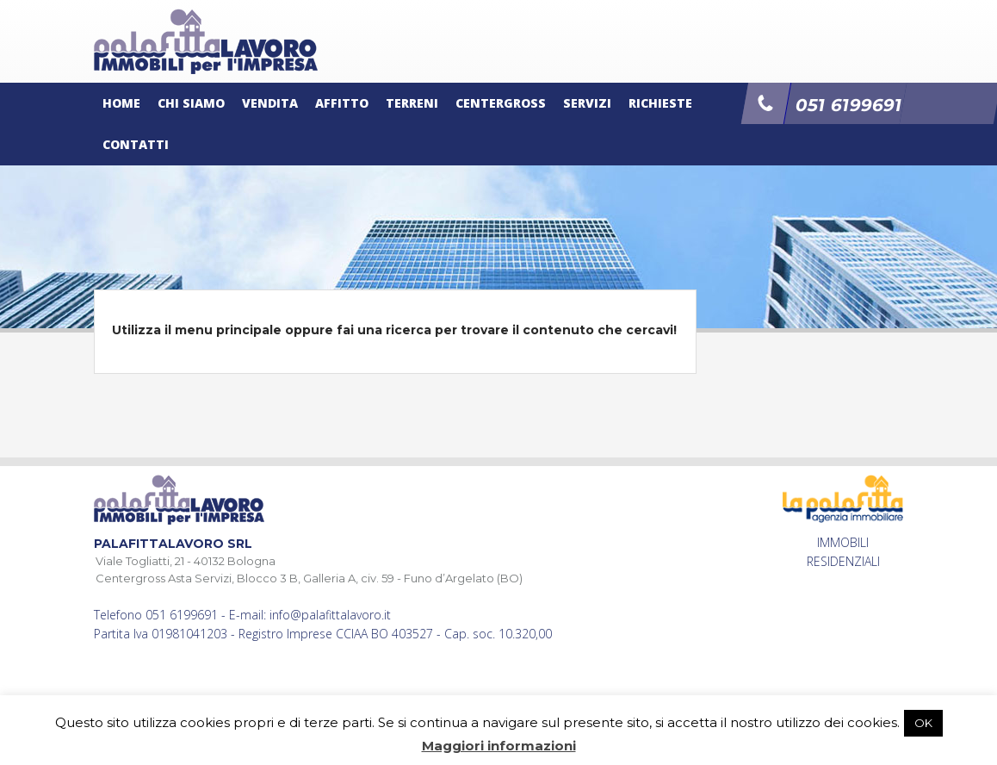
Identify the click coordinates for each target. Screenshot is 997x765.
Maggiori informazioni (499, 745)
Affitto (341, 103)
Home (121, 103)
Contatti (135, 144)
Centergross (500, 103)
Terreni (412, 103)
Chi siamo (191, 103)
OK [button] (923, 723)
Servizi (587, 103)
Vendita (270, 103)
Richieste (660, 103)
